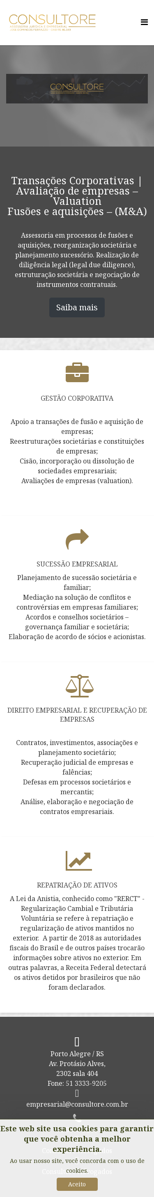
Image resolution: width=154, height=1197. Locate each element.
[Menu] (144, 22)
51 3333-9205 (86, 1083)
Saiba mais (77, 307)
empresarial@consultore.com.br (77, 1104)
